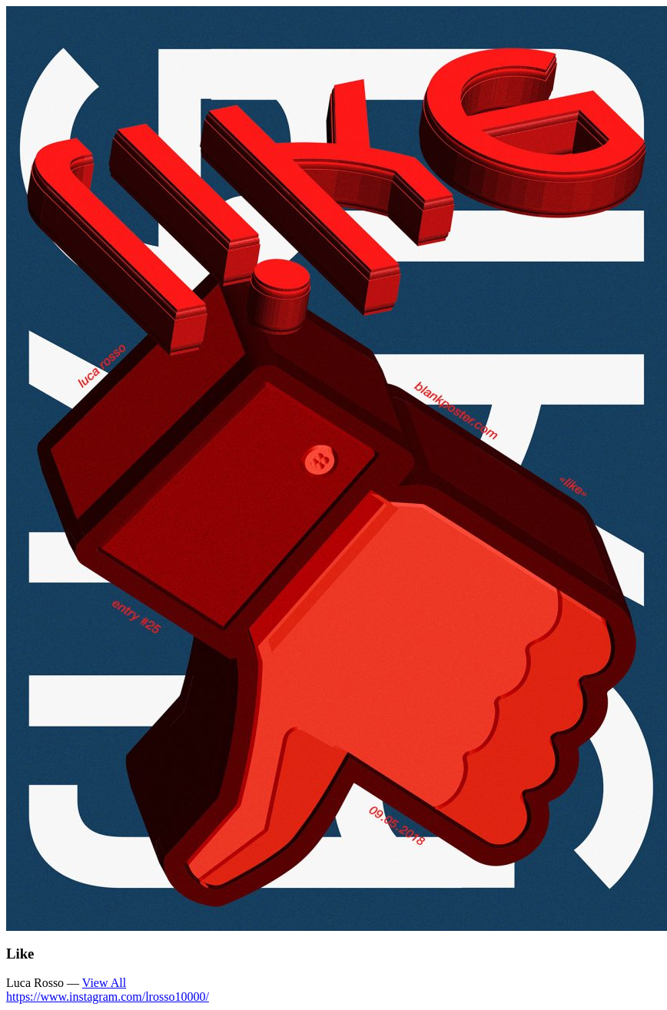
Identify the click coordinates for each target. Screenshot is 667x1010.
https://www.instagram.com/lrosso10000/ (107, 996)
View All (104, 982)
